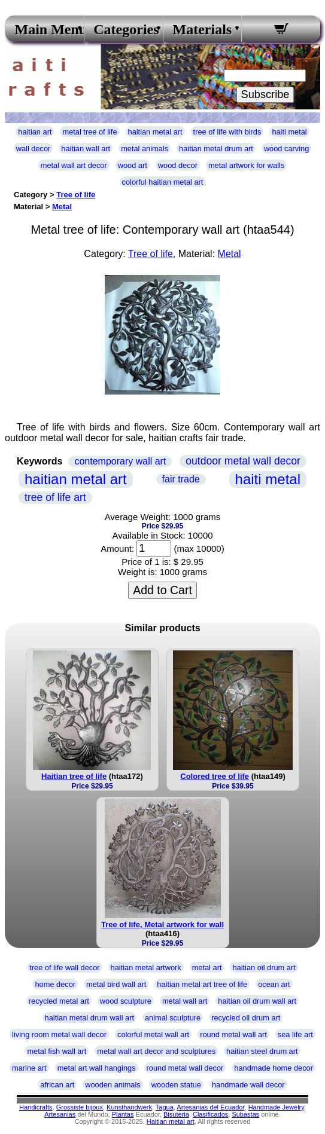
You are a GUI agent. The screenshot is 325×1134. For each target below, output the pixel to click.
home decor (55, 984)
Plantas (123, 1114)
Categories (123, 29)
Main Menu (45, 29)
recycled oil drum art (245, 1017)
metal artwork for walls (246, 165)
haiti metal (289, 131)
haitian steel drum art (262, 1051)
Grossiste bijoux (79, 1107)
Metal (62, 206)
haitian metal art (155, 131)
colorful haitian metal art (162, 182)
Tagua (165, 1107)
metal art (207, 967)
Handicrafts (36, 1107)
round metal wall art (233, 1034)
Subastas (245, 1114)
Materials (202, 29)
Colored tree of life (214, 776)
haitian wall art (85, 148)
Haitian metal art (171, 1121)
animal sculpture (173, 1017)
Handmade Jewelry (276, 1107)
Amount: (117, 548)
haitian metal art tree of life (202, 984)
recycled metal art (59, 1001)
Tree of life (75, 194)
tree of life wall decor (64, 967)
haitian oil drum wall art (257, 1001)
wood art (132, 165)
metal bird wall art (116, 984)
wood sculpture (125, 1001)
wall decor (33, 148)
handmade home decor (273, 1067)
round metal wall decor (185, 1067)
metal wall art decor (74, 165)
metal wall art (184, 1001)
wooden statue (176, 1084)
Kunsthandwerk (129, 1107)
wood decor (178, 165)
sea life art (295, 1034)
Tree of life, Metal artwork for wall (162, 924)
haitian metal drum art (216, 148)
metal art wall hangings (96, 1067)
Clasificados (210, 1114)
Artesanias (59, 1114)
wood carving (286, 148)
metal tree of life (89, 131)
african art (57, 1084)
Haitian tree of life (74, 776)
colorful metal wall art (153, 1034)
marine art (29, 1067)
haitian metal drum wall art (89, 1017)
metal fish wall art (56, 1051)
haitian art (34, 131)
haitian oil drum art (263, 967)
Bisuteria (176, 1114)
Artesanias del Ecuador (210, 1107)
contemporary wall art (120, 461)
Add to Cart (162, 590)
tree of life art (55, 497)
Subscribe (265, 94)
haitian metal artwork (146, 967)
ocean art (274, 984)
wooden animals (112, 1084)
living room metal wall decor (59, 1034)
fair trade (181, 479)
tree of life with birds (227, 131)
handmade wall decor (248, 1084)
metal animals (144, 148)
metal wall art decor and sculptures (156, 1051)
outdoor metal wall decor (243, 461)
